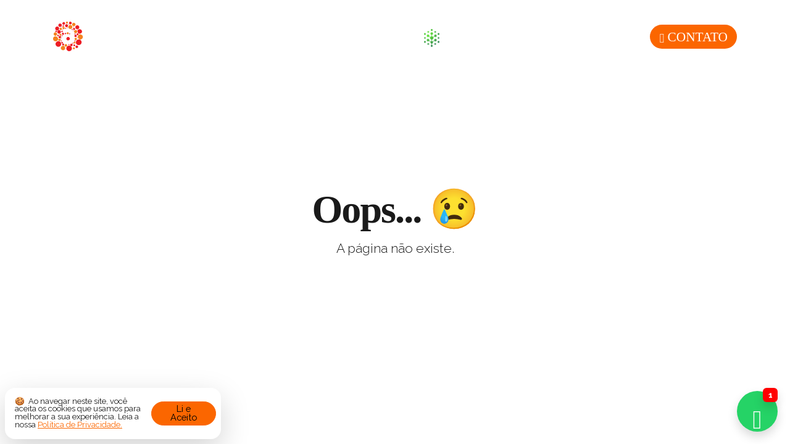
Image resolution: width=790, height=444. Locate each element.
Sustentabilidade (497, 38)
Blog (387, 37)
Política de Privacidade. (80, 424)
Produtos (316, 37)
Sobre (242, 37)
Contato (693, 37)
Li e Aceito (183, 413)
